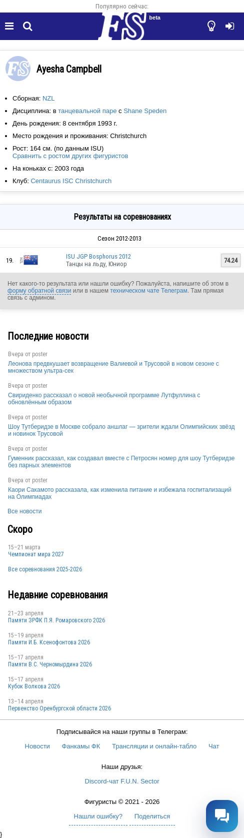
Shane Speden (145, 111)
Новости (37, 746)
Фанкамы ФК (81, 746)
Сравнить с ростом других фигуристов (70, 156)
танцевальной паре (87, 111)
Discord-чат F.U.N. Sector (122, 781)
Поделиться (152, 816)
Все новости (25, 511)
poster (40, 354)
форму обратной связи (39, 290)
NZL (48, 98)
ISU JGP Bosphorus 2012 (98, 256)
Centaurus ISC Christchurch (71, 181)
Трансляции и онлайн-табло (154, 746)
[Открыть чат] (222, 816)
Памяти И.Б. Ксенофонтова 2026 (49, 642)
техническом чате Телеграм (148, 290)
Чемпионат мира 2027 (36, 554)
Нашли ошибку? (98, 816)
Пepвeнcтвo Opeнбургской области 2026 (59, 708)
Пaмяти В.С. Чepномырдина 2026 (50, 664)
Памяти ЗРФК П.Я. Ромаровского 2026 (56, 620)
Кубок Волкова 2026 (34, 686)
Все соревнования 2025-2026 (45, 569)
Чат (214, 746)
